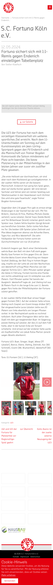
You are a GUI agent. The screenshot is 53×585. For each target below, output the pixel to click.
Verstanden (9, 581)
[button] (26, 122)
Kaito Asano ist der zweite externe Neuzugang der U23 (44, 436)
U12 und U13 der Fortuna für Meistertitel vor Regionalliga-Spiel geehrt (9, 436)
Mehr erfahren (8, 575)
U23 (11, 423)
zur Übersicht (26, 429)
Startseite (5, 18)
